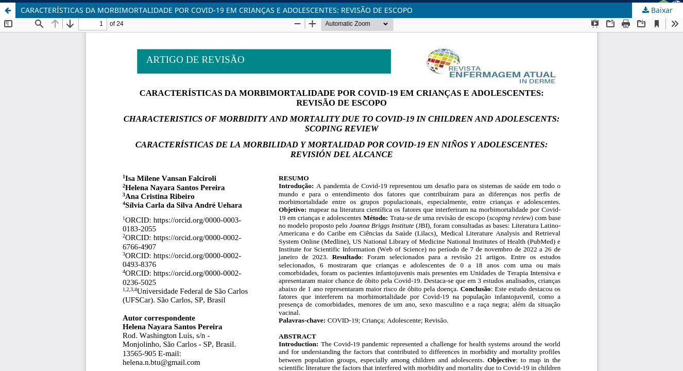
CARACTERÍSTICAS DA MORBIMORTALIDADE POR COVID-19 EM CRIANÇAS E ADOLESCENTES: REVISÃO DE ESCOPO (217, 10)
